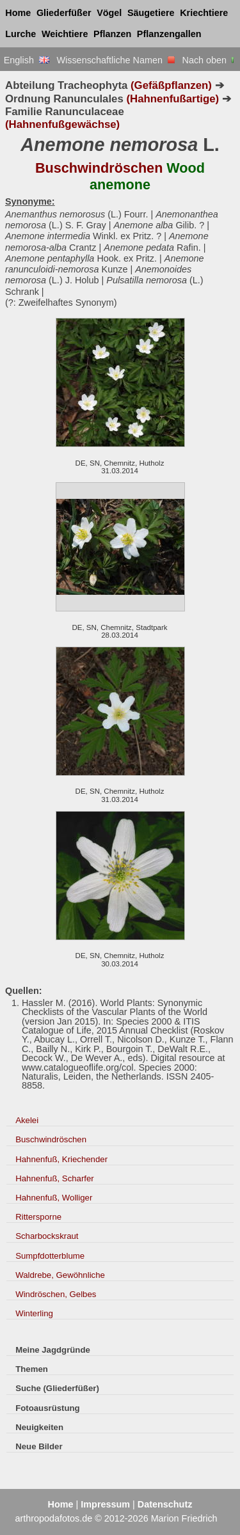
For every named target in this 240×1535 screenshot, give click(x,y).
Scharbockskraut (46, 1236)
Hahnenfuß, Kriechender (61, 1159)
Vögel (109, 13)
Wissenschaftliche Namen (115, 60)
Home (18, 13)
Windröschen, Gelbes (55, 1294)
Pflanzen (112, 34)
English (26, 60)
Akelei (26, 1120)
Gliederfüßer (64, 13)
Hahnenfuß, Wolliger (53, 1197)
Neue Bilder (38, 1446)
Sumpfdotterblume (49, 1256)
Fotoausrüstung (47, 1408)
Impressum (105, 1504)
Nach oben (209, 60)
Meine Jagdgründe (52, 1350)
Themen (31, 1369)
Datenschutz (165, 1504)
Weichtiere (65, 34)
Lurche (20, 34)
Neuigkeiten (39, 1427)
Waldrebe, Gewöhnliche (60, 1275)
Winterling (34, 1313)
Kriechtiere (204, 13)
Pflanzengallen (169, 34)
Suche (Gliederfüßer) (57, 1388)
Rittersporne (38, 1217)
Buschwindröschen (50, 1139)
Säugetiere (151, 13)
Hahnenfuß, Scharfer (54, 1178)
